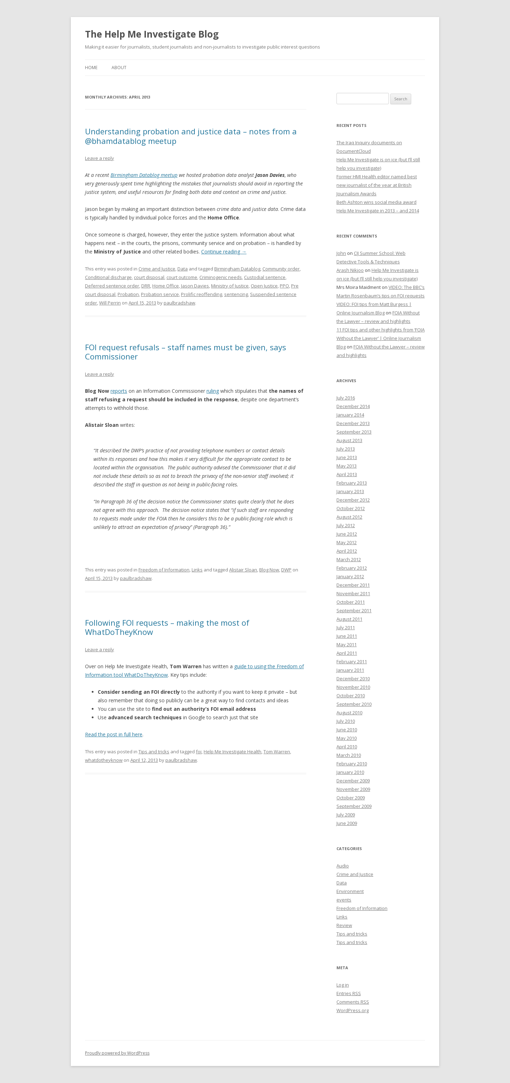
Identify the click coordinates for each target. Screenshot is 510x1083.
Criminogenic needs (220, 277)
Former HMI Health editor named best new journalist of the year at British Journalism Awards (376, 185)
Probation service (160, 294)
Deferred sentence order (112, 286)
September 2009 (354, 806)
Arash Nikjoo (350, 270)
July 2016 (345, 398)
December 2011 (353, 585)
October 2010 (350, 695)
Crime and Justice (156, 269)
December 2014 (353, 406)
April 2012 (346, 551)
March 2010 (348, 755)
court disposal (149, 277)
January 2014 (350, 415)
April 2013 (346, 474)
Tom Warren (277, 751)
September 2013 (354, 432)
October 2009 (350, 797)
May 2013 (346, 466)
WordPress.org (352, 1010)
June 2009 (346, 823)
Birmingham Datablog (237, 269)
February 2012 (351, 568)
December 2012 (353, 500)
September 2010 (354, 704)
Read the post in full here (113, 734)
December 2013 (353, 423)
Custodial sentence (264, 277)
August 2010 (349, 712)
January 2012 (350, 576)
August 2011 (349, 619)
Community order (281, 269)
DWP (286, 569)
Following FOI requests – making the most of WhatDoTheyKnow (167, 627)
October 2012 (350, 508)
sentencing (236, 294)
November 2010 (353, 687)
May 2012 (346, 542)
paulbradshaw (179, 303)
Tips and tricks (153, 751)
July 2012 (345, 525)
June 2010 (346, 729)
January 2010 (350, 772)
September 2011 (354, 610)
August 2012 (349, 517)
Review (344, 925)
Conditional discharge (108, 277)
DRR (145, 286)
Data (182, 269)
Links (197, 569)
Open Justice (264, 286)
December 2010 (353, 678)
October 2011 (350, 602)
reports (118, 390)
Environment (350, 891)
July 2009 (345, 814)
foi (199, 751)
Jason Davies (195, 286)
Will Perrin (110, 303)
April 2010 (346, 746)
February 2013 (351, 483)
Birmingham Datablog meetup (143, 175)
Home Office (165, 286)
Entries (348, 993)
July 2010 (345, 721)
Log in (342, 985)
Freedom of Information (163, 569)
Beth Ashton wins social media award (376, 202)
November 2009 (353, 789)
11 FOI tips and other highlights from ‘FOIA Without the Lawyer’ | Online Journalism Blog (380, 338)
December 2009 (353, 780)
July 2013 (345, 449)
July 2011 (345, 627)
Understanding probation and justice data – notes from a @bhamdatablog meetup (191, 136)
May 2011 (346, 644)
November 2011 (353, 593)
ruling (212, 390)
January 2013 (350, 491)
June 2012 (346, 534)
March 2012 (348, 559)
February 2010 (351, 763)
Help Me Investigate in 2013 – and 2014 (377, 210)
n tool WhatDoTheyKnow (138, 674)
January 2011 (350, 670)
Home (91, 68)
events (343, 900)
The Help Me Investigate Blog (152, 34)
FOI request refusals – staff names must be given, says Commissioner (185, 352)
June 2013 (346, 457)
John (341, 253)
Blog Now (269, 569)
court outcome (181, 277)
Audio (342, 866)
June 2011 (346, 636)
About (119, 68)
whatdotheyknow (104, 760)
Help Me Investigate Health (232, 751)
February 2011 (351, 661)
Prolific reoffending (201, 294)
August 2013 (349, 440)
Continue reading (223, 251)
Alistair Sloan (243, 569)
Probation (128, 294)
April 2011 (346, 653)
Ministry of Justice (230, 286)
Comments (352, 1002)
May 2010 (346, 738)
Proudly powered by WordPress (117, 1053)
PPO (284, 286)
